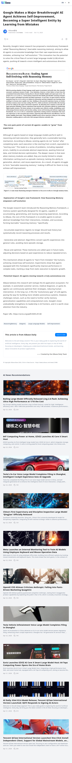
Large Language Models (36, 324)
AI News (20, 32)
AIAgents (22, 324)
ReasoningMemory (10, 324)
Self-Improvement (53, 324)
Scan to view (61, 335)
